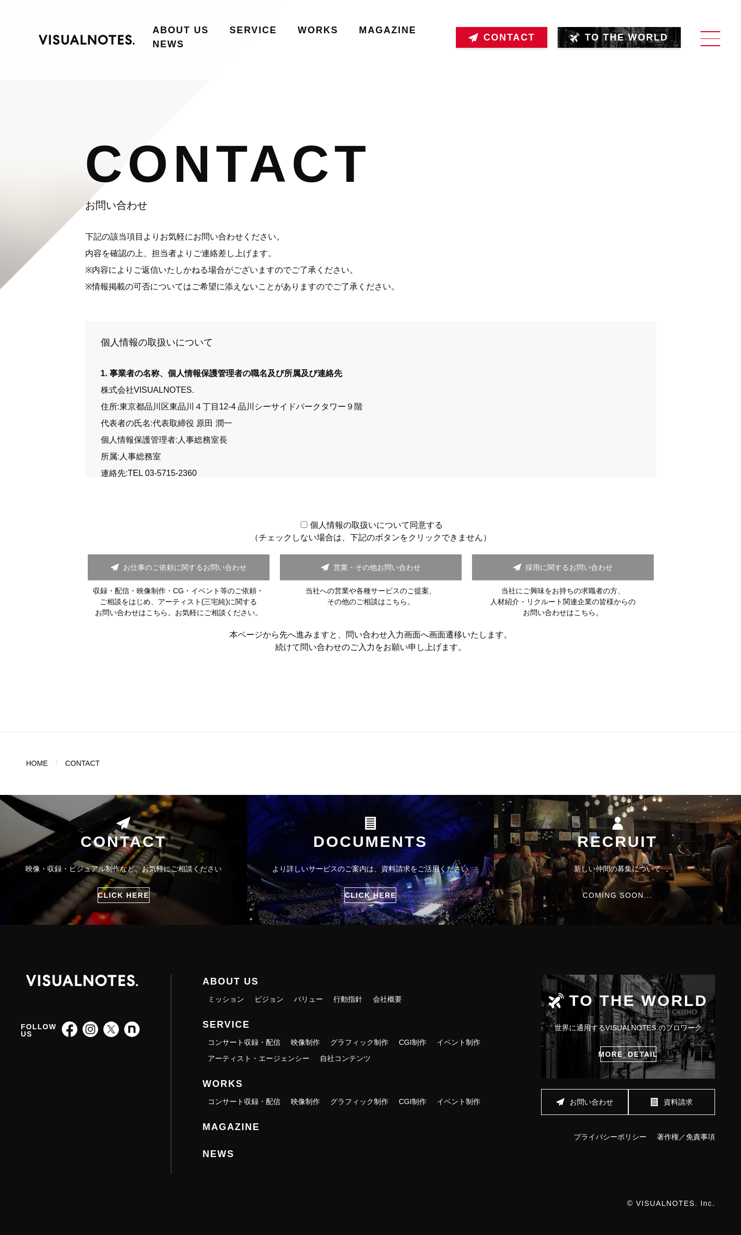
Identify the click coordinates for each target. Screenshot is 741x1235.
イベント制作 (458, 1042)
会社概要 (387, 999)
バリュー (308, 999)
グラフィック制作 (359, 1042)
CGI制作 (412, 1042)
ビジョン (269, 999)
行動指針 (347, 999)
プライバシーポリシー (610, 1130)
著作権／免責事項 (686, 1130)
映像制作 (305, 1042)
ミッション (226, 999)
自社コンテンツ (345, 1058)
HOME (37, 763)
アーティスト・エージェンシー (258, 1058)
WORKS (318, 30)
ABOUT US (181, 30)
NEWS (168, 44)
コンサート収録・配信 (244, 1042)
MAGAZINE (387, 30)
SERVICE (253, 30)
